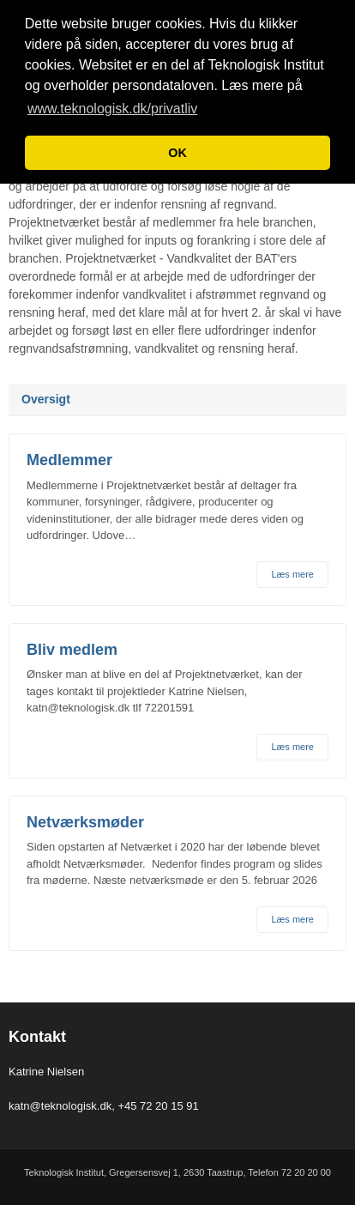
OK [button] (177, 153)
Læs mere (292, 574)
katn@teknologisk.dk (60, 1105)
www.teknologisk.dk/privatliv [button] (112, 108)
